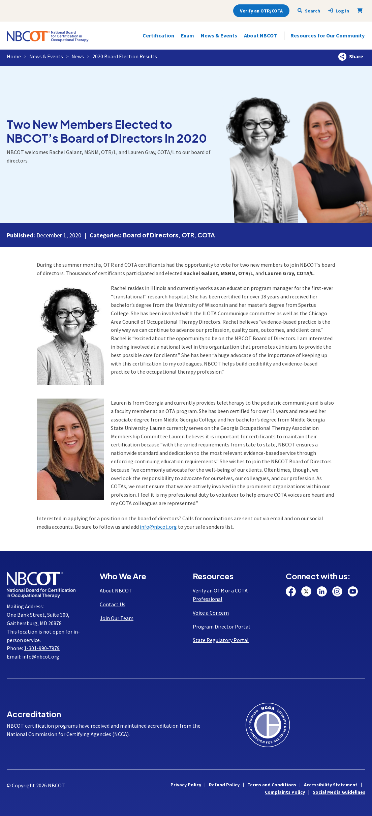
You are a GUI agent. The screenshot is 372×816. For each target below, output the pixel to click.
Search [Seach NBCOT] (309, 11)
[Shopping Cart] (361, 10)
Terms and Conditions (271, 785)
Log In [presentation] (338, 11)
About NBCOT (116, 590)
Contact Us (112, 604)
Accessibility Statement (331, 785)
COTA (206, 235)
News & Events (46, 56)
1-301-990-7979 (42, 648)
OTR (188, 235)
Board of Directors (150, 235)
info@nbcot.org (158, 526)
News (77, 56)
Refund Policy (224, 785)
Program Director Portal (221, 626)
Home (14, 56)
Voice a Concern (211, 612)
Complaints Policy (285, 792)
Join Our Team (116, 618)
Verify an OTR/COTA (261, 11)
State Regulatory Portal (221, 640)
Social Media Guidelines (339, 792)
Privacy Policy (185, 785)
